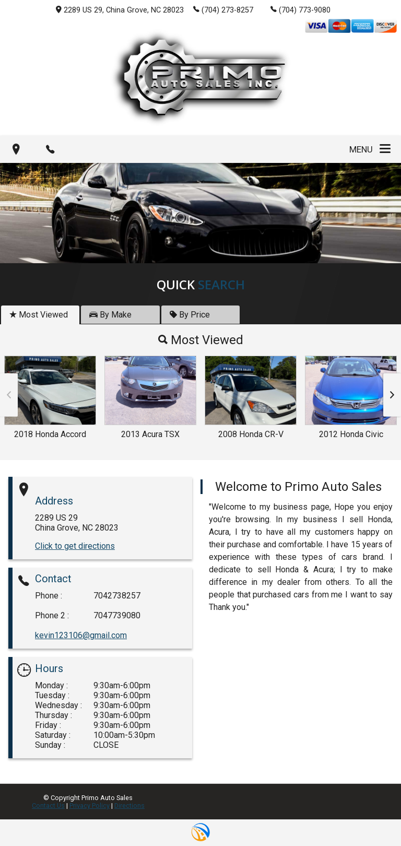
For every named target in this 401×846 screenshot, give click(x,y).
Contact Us (48, 805)
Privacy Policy (89, 805)
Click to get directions (75, 546)
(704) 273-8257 (223, 9)
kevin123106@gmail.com (81, 635)
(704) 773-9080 (300, 9)
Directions (129, 805)
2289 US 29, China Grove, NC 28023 (120, 10)
